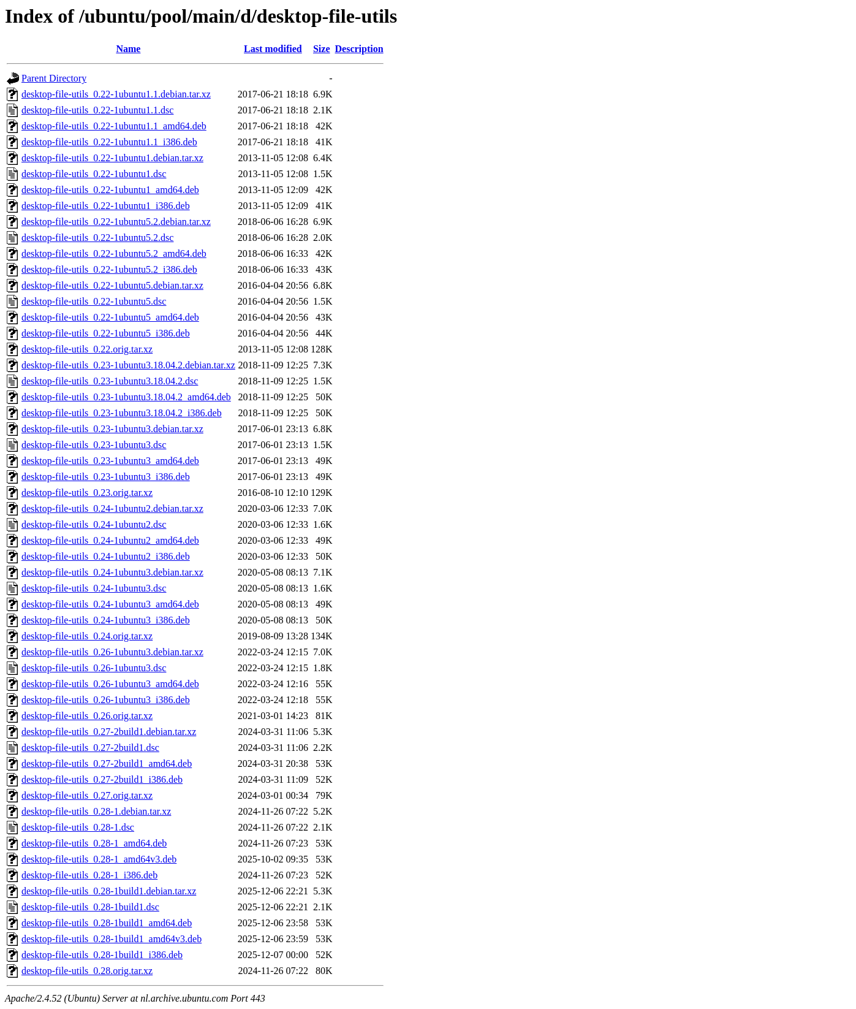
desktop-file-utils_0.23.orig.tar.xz (87, 492)
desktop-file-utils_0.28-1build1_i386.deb (102, 955)
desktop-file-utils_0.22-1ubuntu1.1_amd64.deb (113, 126)
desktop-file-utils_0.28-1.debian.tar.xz (96, 811)
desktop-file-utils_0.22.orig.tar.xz (87, 349)
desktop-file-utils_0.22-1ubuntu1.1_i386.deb (109, 142)
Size (321, 49)
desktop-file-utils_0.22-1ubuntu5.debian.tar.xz (112, 285)
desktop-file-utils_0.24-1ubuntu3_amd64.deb (110, 604)
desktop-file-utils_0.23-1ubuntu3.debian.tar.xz (112, 429)
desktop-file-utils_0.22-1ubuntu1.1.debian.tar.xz (116, 94)
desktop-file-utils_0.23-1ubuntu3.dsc (93, 445)
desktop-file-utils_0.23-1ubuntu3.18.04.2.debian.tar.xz (128, 365)
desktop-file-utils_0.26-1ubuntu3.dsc (93, 668)
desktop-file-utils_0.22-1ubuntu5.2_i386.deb (109, 269)
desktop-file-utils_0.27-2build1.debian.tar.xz (108, 731)
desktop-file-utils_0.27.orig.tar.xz (87, 795)
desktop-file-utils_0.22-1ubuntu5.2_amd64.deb (113, 253)
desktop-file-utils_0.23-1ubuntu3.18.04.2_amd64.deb (126, 397)
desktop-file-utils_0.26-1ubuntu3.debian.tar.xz (112, 652)
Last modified (273, 49)
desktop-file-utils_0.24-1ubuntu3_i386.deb (105, 620)
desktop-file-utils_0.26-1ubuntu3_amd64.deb (110, 684)
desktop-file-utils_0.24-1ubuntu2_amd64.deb (110, 540)
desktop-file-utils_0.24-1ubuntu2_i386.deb (105, 556)
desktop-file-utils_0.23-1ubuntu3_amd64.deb (110, 460)
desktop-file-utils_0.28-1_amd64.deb (94, 843)
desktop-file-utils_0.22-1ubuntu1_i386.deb (105, 205)
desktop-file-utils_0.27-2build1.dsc (90, 747)
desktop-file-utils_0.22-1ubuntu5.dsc (93, 301)
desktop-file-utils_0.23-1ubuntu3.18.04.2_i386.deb (121, 413)
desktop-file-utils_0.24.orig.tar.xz (87, 636)
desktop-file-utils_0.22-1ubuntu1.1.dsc (97, 110)
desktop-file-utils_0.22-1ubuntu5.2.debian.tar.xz (116, 221)
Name (128, 49)
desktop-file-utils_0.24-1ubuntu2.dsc (93, 524)
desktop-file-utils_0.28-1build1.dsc (90, 907)
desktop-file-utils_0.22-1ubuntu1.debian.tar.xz (112, 158)
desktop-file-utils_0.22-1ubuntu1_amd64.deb (110, 190)
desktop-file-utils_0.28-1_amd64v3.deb (98, 859)
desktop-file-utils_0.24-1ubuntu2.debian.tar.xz (112, 508)
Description (359, 49)
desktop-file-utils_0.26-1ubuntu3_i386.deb (105, 700)
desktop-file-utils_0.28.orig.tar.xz (87, 970)
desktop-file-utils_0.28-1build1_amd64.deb (106, 923)
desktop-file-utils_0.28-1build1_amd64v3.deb (111, 939)
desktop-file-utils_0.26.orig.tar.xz (87, 715)
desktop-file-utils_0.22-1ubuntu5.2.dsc (97, 237)
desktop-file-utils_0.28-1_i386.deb (89, 875)
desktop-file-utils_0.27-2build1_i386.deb (102, 779)
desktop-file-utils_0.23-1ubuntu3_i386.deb (105, 476)
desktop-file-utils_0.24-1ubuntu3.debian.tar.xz (112, 572)
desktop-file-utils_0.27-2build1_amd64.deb (106, 763)
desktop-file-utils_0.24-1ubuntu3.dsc (93, 588)
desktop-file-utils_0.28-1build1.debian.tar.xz (108, 891)
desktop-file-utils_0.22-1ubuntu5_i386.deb (105, 333)
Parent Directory (53, 78)
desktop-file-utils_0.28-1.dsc (77, 827)
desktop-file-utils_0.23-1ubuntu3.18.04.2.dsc (109, 381)
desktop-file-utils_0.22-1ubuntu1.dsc (93, 174)
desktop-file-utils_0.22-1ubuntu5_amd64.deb (110, 317)
